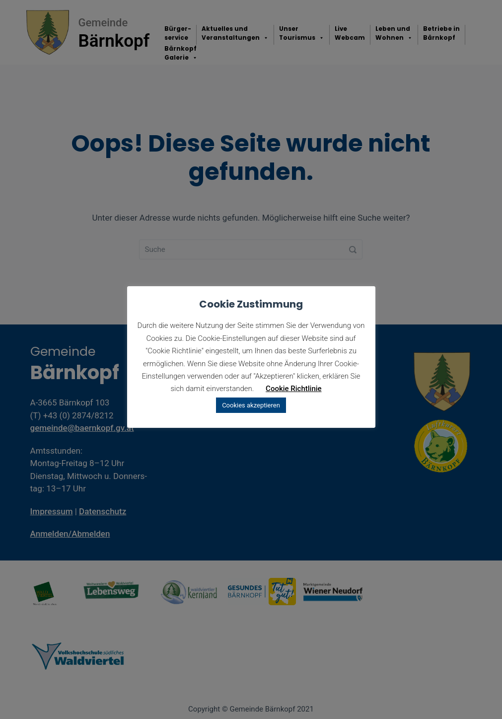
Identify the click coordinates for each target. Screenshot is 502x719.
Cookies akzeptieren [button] (251, 405)
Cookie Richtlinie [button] (294, 388)
